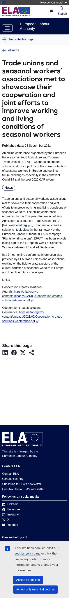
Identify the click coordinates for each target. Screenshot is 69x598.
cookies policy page (27, 553)
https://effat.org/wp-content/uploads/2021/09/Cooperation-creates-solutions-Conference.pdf (32, 317)
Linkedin (10, 504)
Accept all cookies (28, 579)
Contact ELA (10, 473)
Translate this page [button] (20, 39)
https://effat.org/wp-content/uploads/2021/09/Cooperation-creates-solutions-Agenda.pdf (32, 296)
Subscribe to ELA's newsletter (21, 484)
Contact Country (13, 478)
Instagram (11, 514)
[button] (4, 39)
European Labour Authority (34, 26)
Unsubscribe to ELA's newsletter (23, 489)
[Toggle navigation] (7, 28)
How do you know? (53, 2)
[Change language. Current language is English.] (51, 11)
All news (10, 50)
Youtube (10, 524)
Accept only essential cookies (35, 589)
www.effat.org (20, 225)
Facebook (11, 509)
